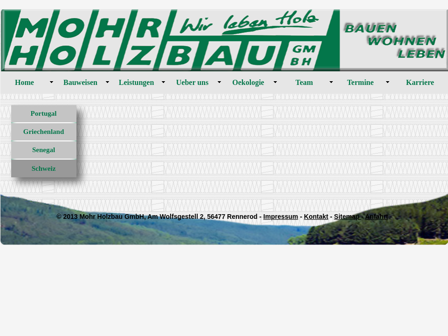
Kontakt (316, 216)
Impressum (280, 216)
